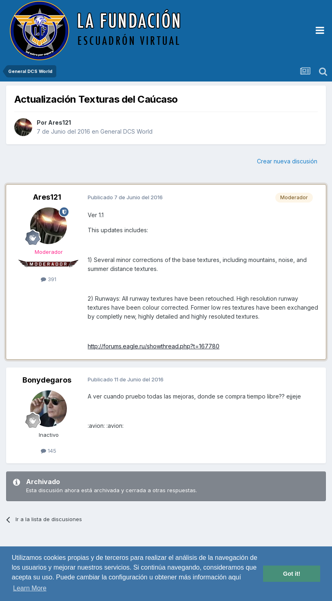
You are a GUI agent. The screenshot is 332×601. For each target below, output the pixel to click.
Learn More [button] (29, 588)
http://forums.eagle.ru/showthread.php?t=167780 (153, 346)
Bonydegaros (46, 380)
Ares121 (59, 122)
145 (48, 450)
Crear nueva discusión (287, 161)
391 (48, 279)
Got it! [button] (291, 573)
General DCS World (126, 131)
